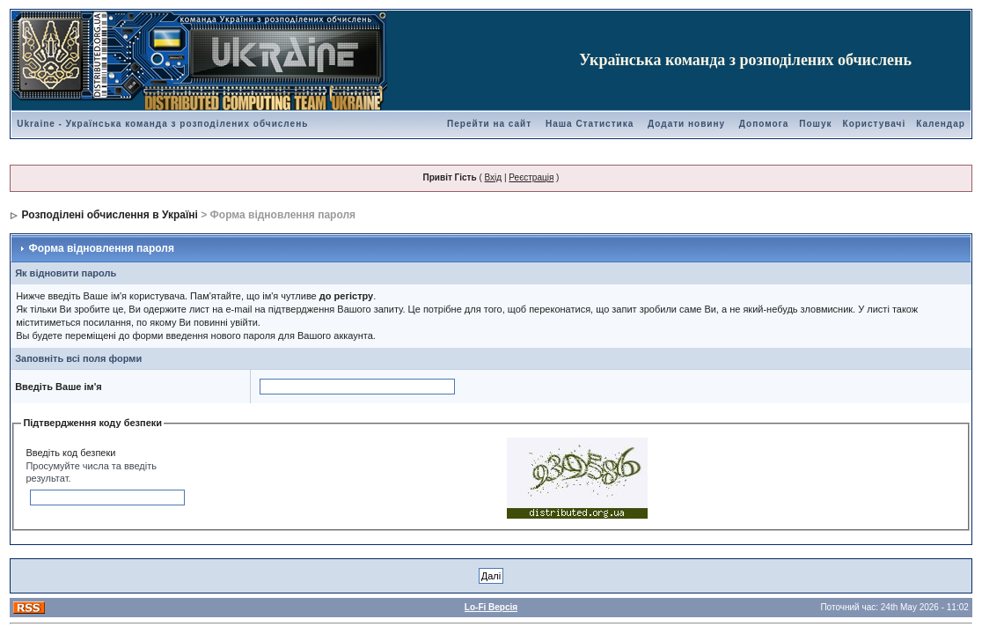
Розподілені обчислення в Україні (110, 215)
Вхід (493, 177)
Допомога (763, 124)
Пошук (815, 124)
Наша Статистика (590, 124)
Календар (940, 124)
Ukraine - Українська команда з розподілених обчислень (162, 124)
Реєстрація (531, 177)
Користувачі (874, 124)
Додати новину (686, 124)
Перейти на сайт (489, 124)
